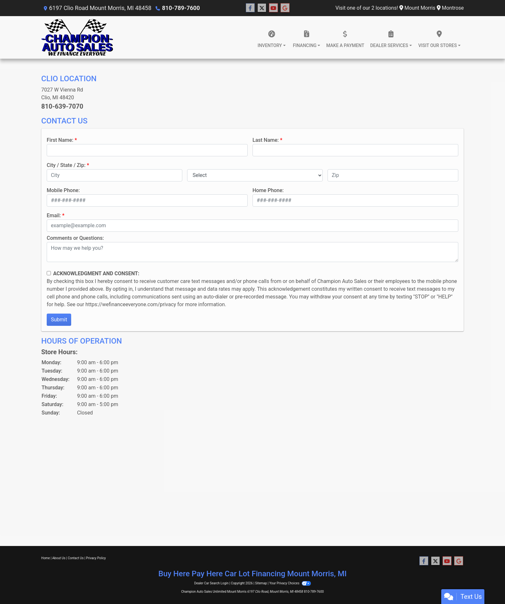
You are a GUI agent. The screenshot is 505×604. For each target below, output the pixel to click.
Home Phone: (268, 190)
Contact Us (76, 558)
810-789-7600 (181, 8)
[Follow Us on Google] (285, 8)
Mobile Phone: (63, 190)
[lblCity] (114, 175)
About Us (58, 558)
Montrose (450, 8)
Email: (54, 215)
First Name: (60, 140)
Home (45, 558)
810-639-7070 (62, 106)
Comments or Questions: (75, 238)
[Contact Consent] (49, 273)
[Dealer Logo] (77, 37)
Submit (59, 320)
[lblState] (255, 175)
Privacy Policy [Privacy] (96, 558)
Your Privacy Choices (290, 583)
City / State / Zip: (66, 165)
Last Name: (265, 140)
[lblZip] (393, 175)
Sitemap (261, 583)
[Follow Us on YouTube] (273, 8)
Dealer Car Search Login (211, 583)
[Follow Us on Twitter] (261, 8)
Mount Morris (417, 8)
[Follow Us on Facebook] (250, 8)
